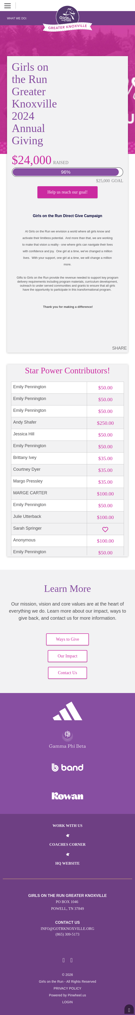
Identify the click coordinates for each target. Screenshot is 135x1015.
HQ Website (67, 863)
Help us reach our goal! (67, 192)
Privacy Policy (67, 988)
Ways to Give (67, 639)
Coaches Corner (67, 844)
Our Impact (67, 656)
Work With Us (67, 826)
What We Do (17, 18)
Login (67, 1002)
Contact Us (67, 672)
